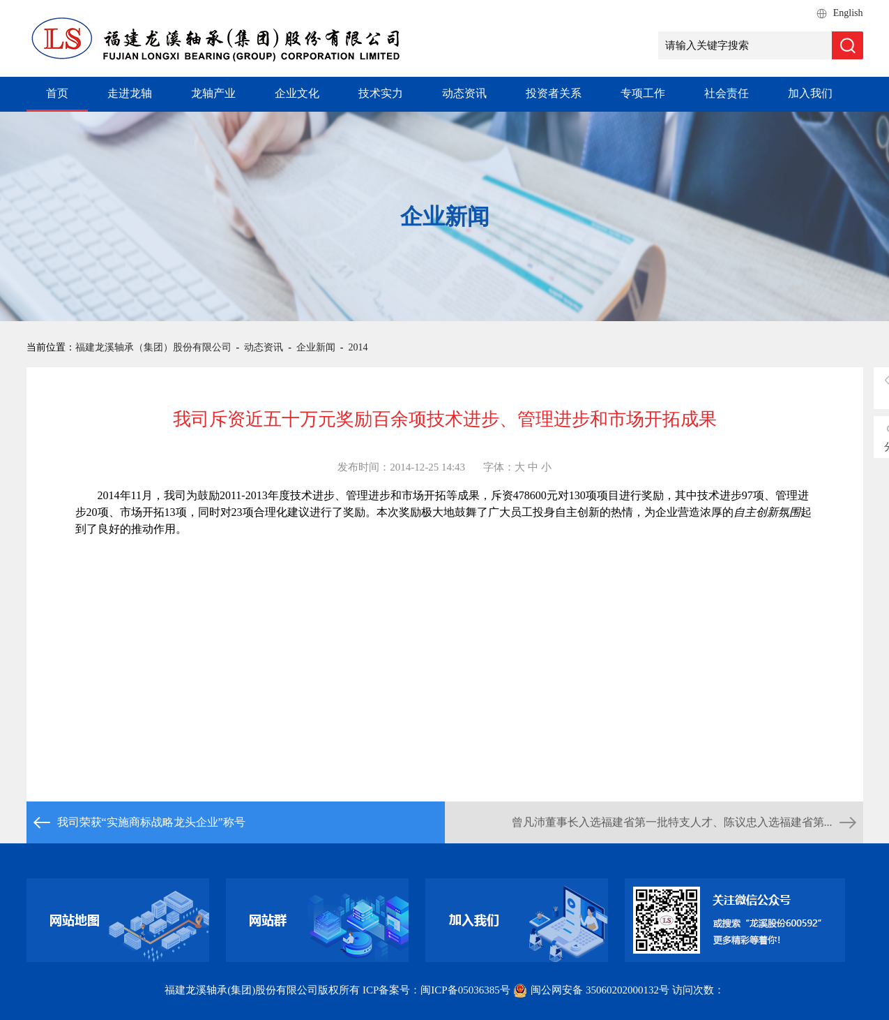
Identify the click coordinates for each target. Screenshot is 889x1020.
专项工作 (643, 93)
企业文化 (297, 93)
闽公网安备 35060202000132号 (591, 990)
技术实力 (380, 93)
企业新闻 (315, 347)
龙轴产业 (213, 93)
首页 (57, 93)
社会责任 (726, 93)
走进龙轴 (129, 93)
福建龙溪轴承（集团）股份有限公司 (153, 347)
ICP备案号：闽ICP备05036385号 (436, 990)
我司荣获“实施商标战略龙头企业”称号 (151, 822)
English (848, 13)
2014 (358, 347)
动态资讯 (464, 93)
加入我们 (810, 93)
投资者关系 (554, 93)
